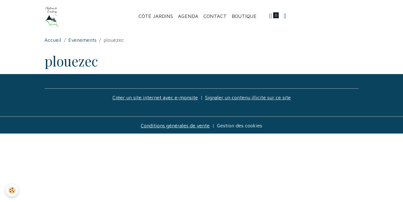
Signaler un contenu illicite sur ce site (248, 97)
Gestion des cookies (239, 125)
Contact (215, 16)
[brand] (52, 16)
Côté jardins (156, 16)
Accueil (52, 40)
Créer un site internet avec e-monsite (155, 97)
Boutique (244, 16)
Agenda (188, 16)
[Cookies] (12, 190)
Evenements (82, 40)
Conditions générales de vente (175, 125)
